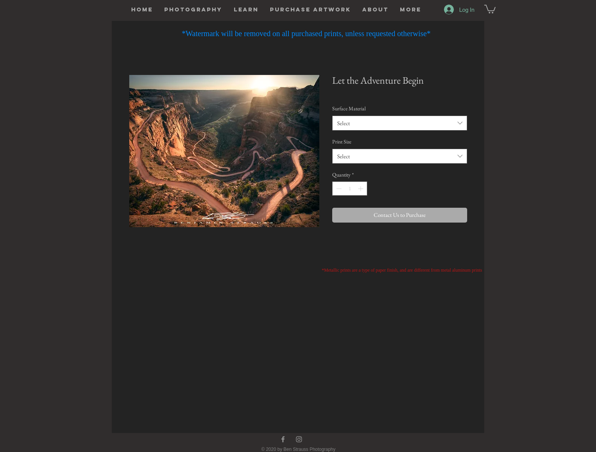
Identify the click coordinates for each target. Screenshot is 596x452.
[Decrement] (338, 188)
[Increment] (361, 188)
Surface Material (349, 108)
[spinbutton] (350, 188)
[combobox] (399, 123)
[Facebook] (283, 439)
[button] (193, 9)
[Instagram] (299, 439)
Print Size (341, 141)
